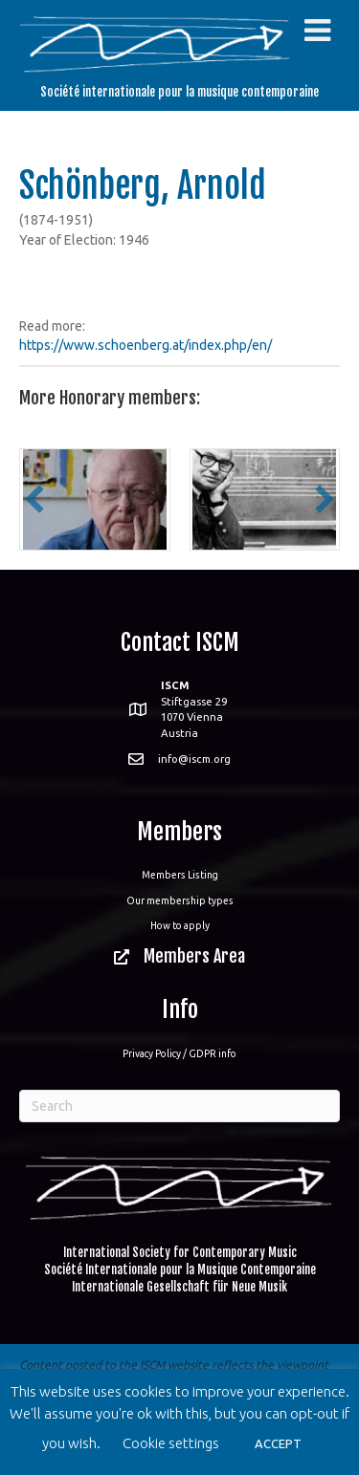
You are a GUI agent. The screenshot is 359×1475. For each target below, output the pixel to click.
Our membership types (180, 900)
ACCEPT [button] (278, 1443)
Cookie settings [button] (171, 1443)
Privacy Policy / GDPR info (179, 1053)
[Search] (179, 1106)
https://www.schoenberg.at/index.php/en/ (145, 345)
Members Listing (180, 874)
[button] (34, 499)
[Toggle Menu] (317, 30)
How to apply (180, 925)
